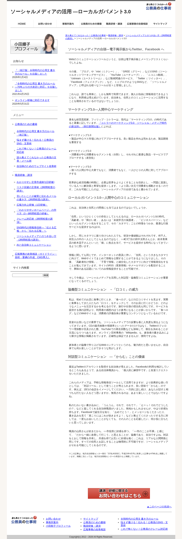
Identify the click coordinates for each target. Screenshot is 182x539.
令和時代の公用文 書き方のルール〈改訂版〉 (36, 133)
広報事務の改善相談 (94, 529)
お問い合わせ (53, 518)
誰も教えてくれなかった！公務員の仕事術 (85, 35)
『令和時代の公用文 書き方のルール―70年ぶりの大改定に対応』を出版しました (36, 87)
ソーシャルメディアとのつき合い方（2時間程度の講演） (36, 238)
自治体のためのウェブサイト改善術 (36, 166)
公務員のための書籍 (26, 124)
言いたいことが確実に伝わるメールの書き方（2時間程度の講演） (36, 198)
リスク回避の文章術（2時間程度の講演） (36, 189)
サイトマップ (90, 518)
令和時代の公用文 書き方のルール (140, 518)
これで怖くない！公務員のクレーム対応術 (36, 150)
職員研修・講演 (115, 35)
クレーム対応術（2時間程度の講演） (35, 220)
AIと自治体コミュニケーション (34, 244)
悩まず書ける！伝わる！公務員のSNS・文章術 (35, 141)
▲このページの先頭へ (159, 506)
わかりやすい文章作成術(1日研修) (35, 182)
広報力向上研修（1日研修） (32, 204)
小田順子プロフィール (58, 525)
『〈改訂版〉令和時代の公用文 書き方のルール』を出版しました (35, 72)
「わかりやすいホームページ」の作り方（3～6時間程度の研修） (36, 212)
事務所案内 (52, 522)
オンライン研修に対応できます (32, 100)
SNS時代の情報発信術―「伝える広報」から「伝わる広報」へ (37, 229)
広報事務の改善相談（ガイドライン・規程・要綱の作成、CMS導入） (36, 255)
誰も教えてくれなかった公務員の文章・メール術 (36, 159)
